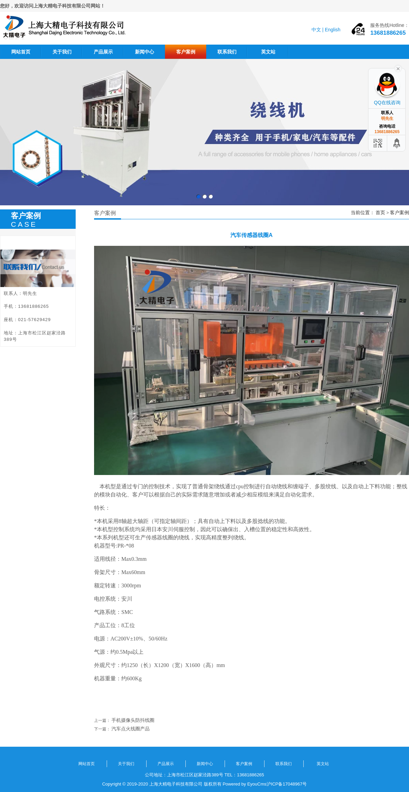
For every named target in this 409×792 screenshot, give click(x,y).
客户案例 (185, 51)
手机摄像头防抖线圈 (132, 720)
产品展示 (103, 51)
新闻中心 (144, 51)
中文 (316, 29)
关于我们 (62, 51)
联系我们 (227, 51)
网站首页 (20, 51)
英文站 (268, 51)
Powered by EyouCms (244, 784)
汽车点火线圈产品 (130, 728)
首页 (380, 212)
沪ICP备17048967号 (287, 784)
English (332, 29)
